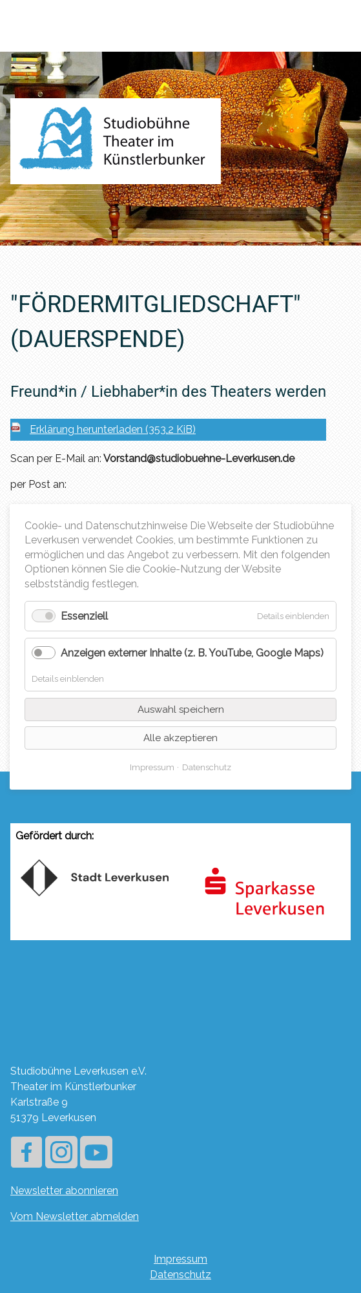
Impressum (180, 1259)
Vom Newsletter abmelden (74, 1216)
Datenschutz (180, 1274)
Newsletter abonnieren (64, 1190)
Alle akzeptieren (180, 737)
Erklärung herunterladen (113, 429)
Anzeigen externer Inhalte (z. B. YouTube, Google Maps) (192, 653)
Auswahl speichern (181, 709)
